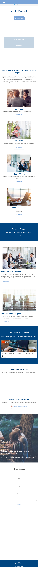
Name (19, 471)
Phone (19, 486)
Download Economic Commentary (19, 409)
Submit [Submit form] (19, 504)
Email (19, 478)
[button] (35, 564)
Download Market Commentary (20, 406)
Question (19, 493)
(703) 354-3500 (20, 563)
